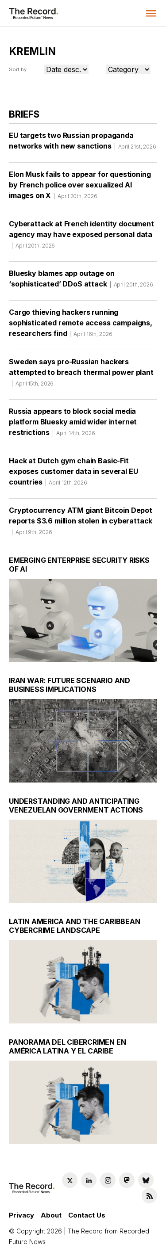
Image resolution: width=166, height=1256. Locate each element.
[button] (151, 13)
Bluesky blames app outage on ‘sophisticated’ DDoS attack (81, 281)
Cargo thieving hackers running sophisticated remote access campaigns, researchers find (80, 326)
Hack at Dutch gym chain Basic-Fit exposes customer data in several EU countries (73, 474)
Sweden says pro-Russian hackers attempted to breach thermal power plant (81, 375)
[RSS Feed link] (149, 1195)
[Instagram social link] (108, 1180)
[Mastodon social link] (127, 1180)
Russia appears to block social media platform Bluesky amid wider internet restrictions (73, 425)
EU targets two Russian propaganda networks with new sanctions (82, 144)
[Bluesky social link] (146, 1180)
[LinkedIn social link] (89, 1180)
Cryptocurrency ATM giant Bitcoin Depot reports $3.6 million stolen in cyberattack (80, 524)
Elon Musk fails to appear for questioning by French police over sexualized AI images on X (80, 188)
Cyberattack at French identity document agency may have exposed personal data (81, 237)
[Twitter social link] (69, 1180)
